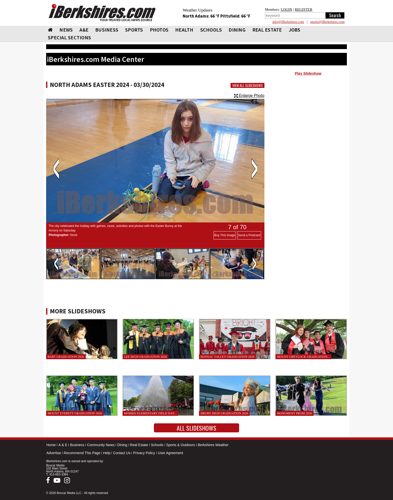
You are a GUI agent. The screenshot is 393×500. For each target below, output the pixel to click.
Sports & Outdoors (180, 445)
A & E (62, 445)
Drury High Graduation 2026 (224, 413)
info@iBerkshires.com (288, 22)
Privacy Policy (144, 453)
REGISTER (303, 10)
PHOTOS (159, 30)
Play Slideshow (308, 73)
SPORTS (134, 30)
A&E (83, 30)
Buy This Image (224, 235)
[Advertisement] (308, 118)
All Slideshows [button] (196, 427)
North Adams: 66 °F (201, 16)
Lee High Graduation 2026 (145, 356)
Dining (122, 445)
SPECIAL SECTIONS (69, 37)
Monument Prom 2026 (294, 413)
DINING (237, 30)
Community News (101, 445)
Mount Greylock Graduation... (303, 356)
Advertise (53, 453)
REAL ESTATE (267, 30)
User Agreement (170, 453)
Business (77, 445)
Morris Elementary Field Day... (150, 413)
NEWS (66, 30)
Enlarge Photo (249, 95)
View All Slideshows (247, 85)
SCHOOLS (211, 30)
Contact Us (121, 453)
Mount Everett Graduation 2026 (75, 413)
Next (254, 169)
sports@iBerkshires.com (327, 22)
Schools (157, 445)
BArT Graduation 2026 (66, 356)
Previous (56, 169)
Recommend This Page (82, 453)
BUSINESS (106, 30)
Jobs (295, 30)
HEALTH (184, 30)
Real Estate (139, 445)
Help (106, 453)
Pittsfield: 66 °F (235, 16)
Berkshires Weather (213, 445)
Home (51, 445)
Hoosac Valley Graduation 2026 (227, 356)
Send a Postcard (249, 235)
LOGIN (286, 10)
